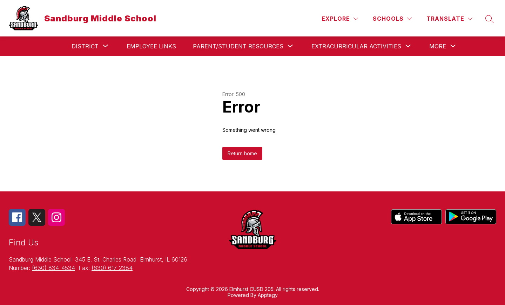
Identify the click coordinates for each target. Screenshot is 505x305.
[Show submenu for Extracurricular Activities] (356, 46)
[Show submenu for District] (85, 46)
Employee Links (151, 46)
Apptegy (268, 295)
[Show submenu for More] (437, 46)
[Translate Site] (449, 18)
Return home (242, 153)
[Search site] (489, 19)
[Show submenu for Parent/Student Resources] (238, 46)
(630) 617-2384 (112, 267)
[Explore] (340, 18)
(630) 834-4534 (53, 267)
